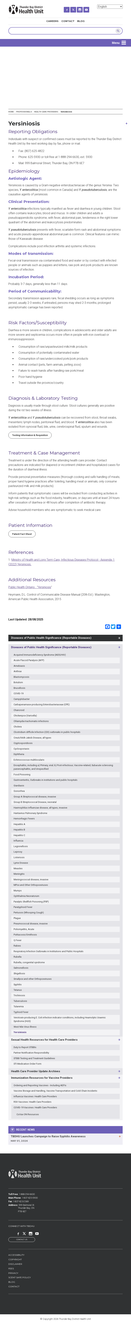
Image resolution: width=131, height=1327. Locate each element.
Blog (81, 21)
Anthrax (18, 671)
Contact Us (21, 1240)
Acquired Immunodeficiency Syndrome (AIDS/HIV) (40, 654)
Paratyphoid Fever (23, 907)
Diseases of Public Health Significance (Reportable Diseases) (51, 637)
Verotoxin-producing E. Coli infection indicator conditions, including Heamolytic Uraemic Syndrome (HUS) (60, 1019)
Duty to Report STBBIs (25, 1047)
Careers (52, 21)
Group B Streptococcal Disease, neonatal (35, 802)
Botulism (18, 682)
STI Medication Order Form (27, 1063)
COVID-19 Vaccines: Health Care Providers (35, 1107)
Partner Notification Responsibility (31, 1052)
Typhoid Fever (21, 1012)
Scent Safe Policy (19, 1277)
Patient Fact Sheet (22, 534)
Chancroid (19, 710)
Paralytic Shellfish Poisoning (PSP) (31, 901)
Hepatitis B (19, 829)
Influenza (18, 840)
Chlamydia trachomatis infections (31, 721)
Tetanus (18, 990)
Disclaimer (15, 1264)
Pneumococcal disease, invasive (31, 923)
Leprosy (18, 851)
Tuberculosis (20, 1001)
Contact (67, 21)
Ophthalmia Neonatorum (26, 896)
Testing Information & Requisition (30, 435)
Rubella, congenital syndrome (29, 962)
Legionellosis (21, 846)
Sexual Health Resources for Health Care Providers (44, 1039)
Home (11, 112)
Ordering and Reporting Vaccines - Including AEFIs (40, 1085)
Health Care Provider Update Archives (35, 1071)
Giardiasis (19, 785)
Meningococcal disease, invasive (31, 879)
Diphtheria (19, 754)
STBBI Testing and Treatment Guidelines (34, 1058)
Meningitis (19, 874)
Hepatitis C (19, 835)
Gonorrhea (19, 791)
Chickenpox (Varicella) (25, 715)
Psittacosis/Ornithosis (25, 934)
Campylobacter (22, 699)
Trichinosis (19, 995)
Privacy (13, 1273)
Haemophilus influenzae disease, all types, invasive (40, 807)
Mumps (18, 890)
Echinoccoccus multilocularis (29, 759)
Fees (11, 1268)
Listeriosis (19, 857)
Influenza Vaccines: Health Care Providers (35, 1096)
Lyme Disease (21, 862)
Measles (18, 868)
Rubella (17, 956)
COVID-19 (18, 693)
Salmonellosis (21, 967)
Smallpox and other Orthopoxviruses (33, 979)
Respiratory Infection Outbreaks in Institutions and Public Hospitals (48, 951)
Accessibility (16, 1255)
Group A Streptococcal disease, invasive (35, 796)
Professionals (24, 112)
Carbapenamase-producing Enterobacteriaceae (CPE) (42, 704)
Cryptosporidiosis (23, 743)
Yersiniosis (44, 587)
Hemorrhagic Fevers (24, 818)
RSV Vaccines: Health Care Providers (32, 1101)
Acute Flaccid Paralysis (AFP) (29, 660)
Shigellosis (19, 973)
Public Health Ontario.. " (23, 587)
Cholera (18, 726)
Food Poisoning (22, 774)
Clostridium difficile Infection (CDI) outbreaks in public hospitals (47, 732)
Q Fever (17, 940)
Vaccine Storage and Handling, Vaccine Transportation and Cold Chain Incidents (55, 1090)
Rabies (17, 945)
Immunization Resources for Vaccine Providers (41, 1077)
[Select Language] (110, 7)
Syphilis (18, 984)
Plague (17, 918)
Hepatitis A (19, 824)
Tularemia (19, 1006)
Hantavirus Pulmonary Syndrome (30, 813)
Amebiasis (19, 665)
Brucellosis (19, 688)
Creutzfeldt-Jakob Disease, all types (32, 737)
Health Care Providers (46, 112)
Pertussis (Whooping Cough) (29, 912)
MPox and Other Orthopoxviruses (31, 885)
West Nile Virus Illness (25, 1026)
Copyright (15, 1259)
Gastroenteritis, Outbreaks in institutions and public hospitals (45, 780)
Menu (116, 43)
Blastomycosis (21, 677)
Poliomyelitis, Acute (24, 929)
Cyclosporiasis (21, 748)
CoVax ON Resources (28, 1114)
